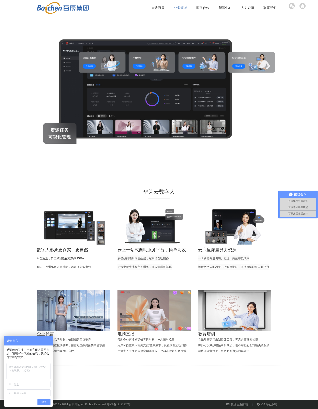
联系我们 (270, 8)
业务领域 (180, 8)
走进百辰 (158, 8)
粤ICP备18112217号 (120, 404)
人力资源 (247, 8)
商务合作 (203, 8)
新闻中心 (225, 8)
